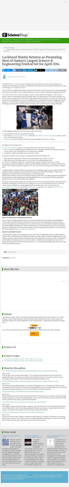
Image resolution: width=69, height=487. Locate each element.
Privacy (30, 475)
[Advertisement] (34, 15)
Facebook (34, 187)
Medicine (5, 41)
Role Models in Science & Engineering (46, 135)
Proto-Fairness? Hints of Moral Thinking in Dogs (56, 436)
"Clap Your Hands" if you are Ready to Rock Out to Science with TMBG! (24, 402)
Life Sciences (6, 40)
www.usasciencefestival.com (20, 135)
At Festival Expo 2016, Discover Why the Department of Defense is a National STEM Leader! (30, 381)
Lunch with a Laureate (10, 148)
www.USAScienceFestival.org (10, 187)
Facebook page (8, 139)
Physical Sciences (18, 40)
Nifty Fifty (7, 149)
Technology (26, 41)
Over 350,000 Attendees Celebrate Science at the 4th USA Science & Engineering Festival (29, 371)
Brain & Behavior (15, 41)
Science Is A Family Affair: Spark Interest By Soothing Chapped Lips (23, 412)
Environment (29, 40)
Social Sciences (40, 40)
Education (50, 40)
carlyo (11, 77)
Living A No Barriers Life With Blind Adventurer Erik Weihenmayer (23, 391)
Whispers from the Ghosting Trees (11, 436)
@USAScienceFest (57, 187)
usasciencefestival (9, 47)
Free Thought (36, 41)
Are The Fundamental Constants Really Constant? (33, 436)
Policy (57, 40)
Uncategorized (12, 252)
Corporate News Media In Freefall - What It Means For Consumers (23, 359)
